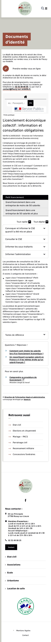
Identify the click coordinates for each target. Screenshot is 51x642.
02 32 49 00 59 (21, 87)
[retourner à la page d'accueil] (25, 8)
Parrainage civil (17, 442)
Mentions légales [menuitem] (23, 631)
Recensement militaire (21, 448)
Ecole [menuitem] (9, 572)
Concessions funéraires (21, 454)
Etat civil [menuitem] (10, 556)
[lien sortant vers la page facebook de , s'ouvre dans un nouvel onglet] (26, 500)
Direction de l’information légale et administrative (25, 397)
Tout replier (24, 221)
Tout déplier (41, 221)
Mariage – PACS (18, 436)
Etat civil (14, 425)
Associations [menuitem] (12, 564)
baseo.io (27, 399)
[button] (25, 230)
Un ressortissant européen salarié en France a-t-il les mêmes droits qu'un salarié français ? (27, 360)
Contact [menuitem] (25, 635)
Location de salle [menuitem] (15, 588)
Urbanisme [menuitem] (12, 580)
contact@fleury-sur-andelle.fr (17, 89)
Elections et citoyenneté (22, 431)
